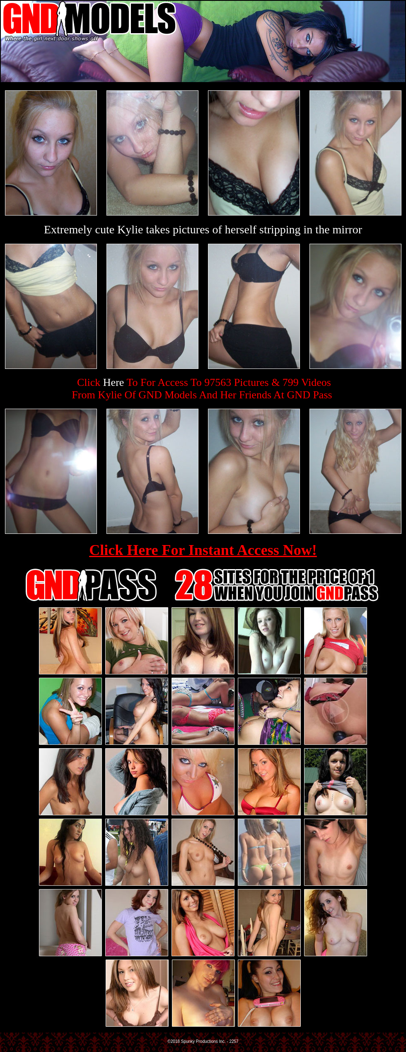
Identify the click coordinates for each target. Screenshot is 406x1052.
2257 (233, 1041)
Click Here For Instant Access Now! (203, 550)
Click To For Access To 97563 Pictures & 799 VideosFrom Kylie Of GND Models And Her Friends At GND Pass (202, 388)
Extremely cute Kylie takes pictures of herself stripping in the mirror (203, 229)
